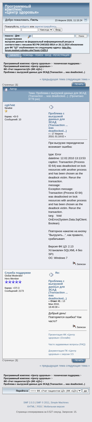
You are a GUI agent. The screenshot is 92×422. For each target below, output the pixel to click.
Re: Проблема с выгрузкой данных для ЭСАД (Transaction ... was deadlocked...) (58, 285)
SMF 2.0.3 (29, 402)
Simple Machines (59, 402)
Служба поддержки (18, 272)
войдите (24, 26)
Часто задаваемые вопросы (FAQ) (67, 344)
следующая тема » (78, 79)
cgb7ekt (10, 105)
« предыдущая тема (52, 79)
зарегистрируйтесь (45, 26)
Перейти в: (22, 391)
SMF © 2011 (42, 402)
